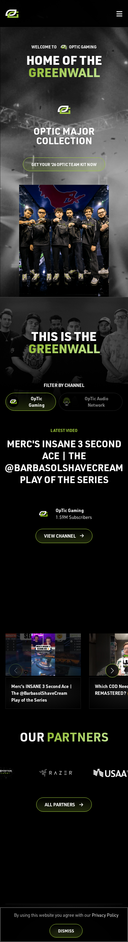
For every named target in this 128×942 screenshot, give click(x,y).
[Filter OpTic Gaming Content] (30, 402)
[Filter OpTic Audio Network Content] (91, 402)
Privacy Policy (105, 915)
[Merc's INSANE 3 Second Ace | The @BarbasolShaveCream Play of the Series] (43, 671)
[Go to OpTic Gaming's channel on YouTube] (64, 536)
